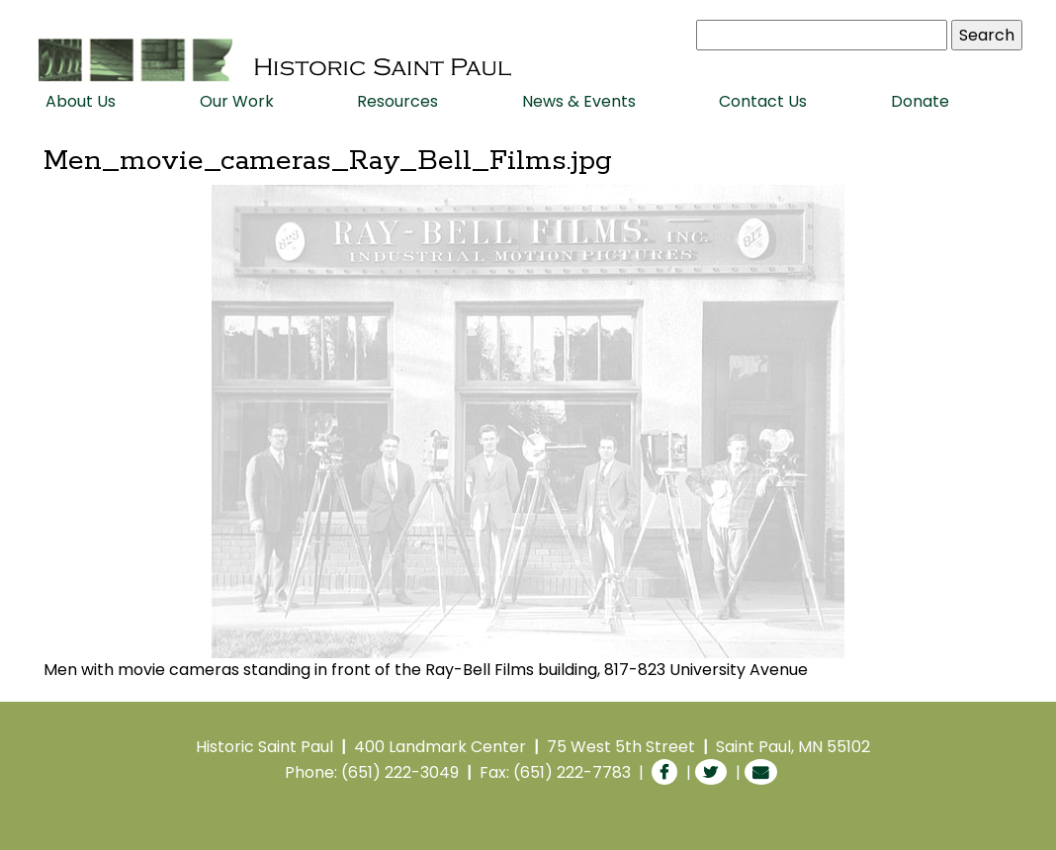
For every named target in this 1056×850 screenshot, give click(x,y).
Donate (920, 101)
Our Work (237, 101)
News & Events (579, 101)
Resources (397, 101)
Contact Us (763, 101)
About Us (80, 101)
